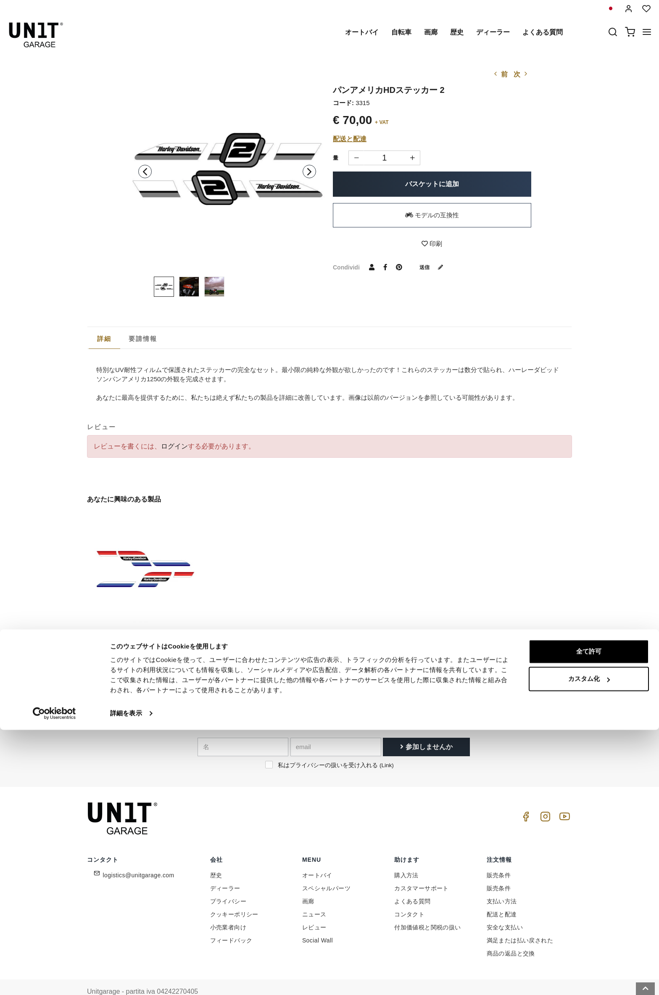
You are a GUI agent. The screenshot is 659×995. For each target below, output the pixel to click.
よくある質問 (542, 32)
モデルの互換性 (432, 215)
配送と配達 (349, 139)
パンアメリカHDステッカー (129, 619)
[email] (335, 728)
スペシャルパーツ (326, 869)
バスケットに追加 (432, 183)
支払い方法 (502, 882)
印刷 (432, 243)
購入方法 (406, 856)
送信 (434, 267)
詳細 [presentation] (104, 338)
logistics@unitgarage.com (138, 856)
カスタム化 (589, 943)
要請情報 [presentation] (143, 338)
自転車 (401, 32)
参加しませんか (426, 727)
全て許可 (588, 916)
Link (386, 746)
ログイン (174, 446)
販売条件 (499, 856)
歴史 (457, 32)
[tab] (104, 339)
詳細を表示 (126, 978)
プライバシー (228, 882)
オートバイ (362, 32)
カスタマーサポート (421, 869)
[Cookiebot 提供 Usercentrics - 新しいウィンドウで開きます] (54, 978)
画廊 (431, 32)
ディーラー (493, 32)
